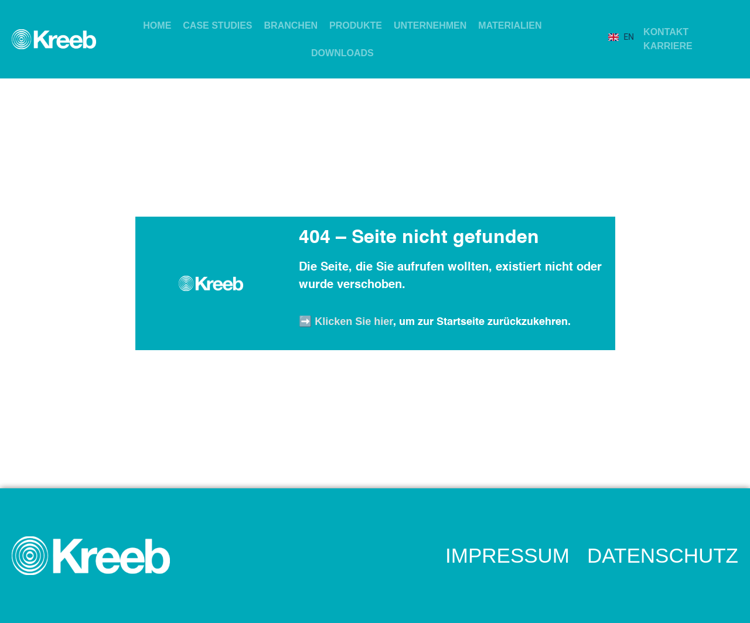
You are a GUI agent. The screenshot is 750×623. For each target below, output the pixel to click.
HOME (157, 25)
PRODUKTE (355, 25)
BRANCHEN (291, 25)
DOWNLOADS (342, 53)
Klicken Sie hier (354, 321)
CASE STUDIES (217, 25)
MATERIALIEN (509, 25)
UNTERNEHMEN (430, 25)
